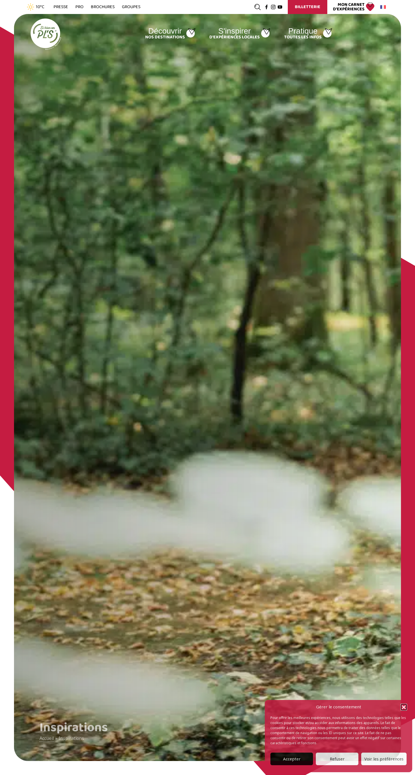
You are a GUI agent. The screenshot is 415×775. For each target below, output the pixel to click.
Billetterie (307, 6)
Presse (61, 7)
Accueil (47, 741)
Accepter (292, 759)
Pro (79, 7)
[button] (404, 707)
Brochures (103, 7)
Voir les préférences (384, 759)
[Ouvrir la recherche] (257, 7)
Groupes (131, 7)
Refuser (337, 759)
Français (382, 7)
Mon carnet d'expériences (349, 7)
